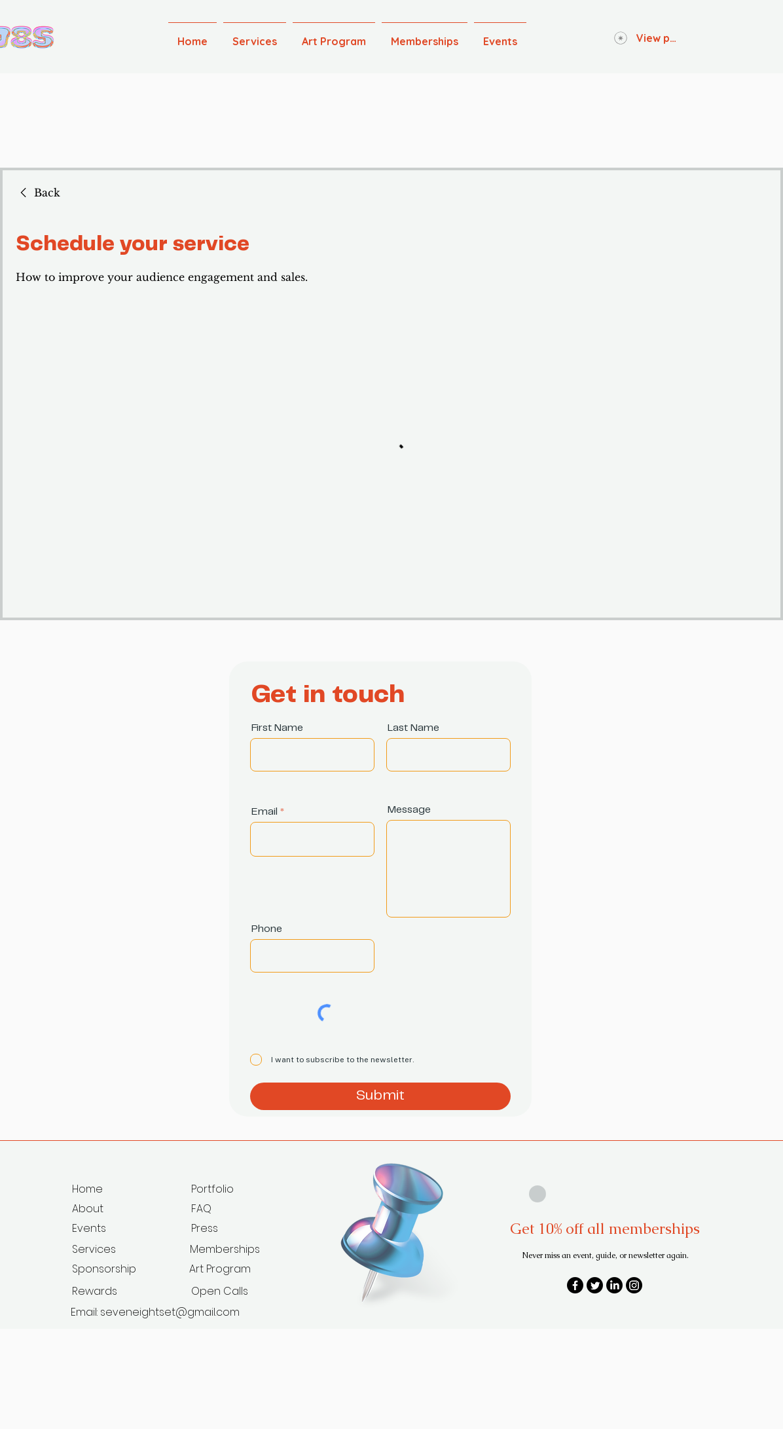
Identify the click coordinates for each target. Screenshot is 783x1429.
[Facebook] (575, 1285)
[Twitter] (595, 1285)
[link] (38, 192)
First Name (277, 728)
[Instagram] (634, 1285)
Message (409, 810)
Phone (266, 929)
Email (264, 812)
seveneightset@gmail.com (170, 1312)
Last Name (413, 728)
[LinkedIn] (614, 1285)
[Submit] (380, 1096)
